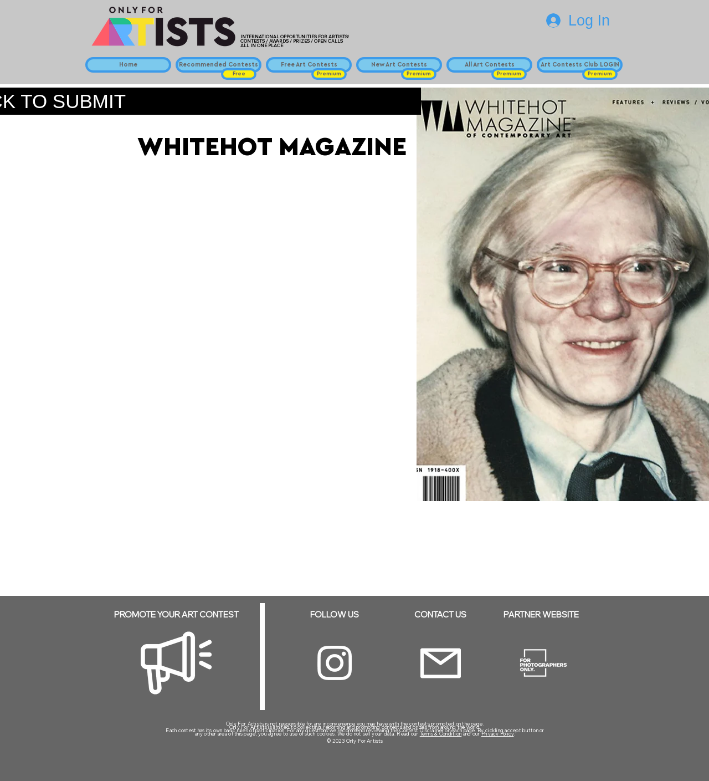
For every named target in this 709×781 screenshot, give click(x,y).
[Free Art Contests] (309, 65)
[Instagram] (334, 663)
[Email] (440, 663)
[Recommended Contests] (218, 65)
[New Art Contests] (399, 65)
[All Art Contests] (489, 65)
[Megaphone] (176, 662)
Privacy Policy (497, 734)
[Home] (128, 65)
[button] (238, 74)
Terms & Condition (441, 734)
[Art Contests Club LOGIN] (580, 65)
